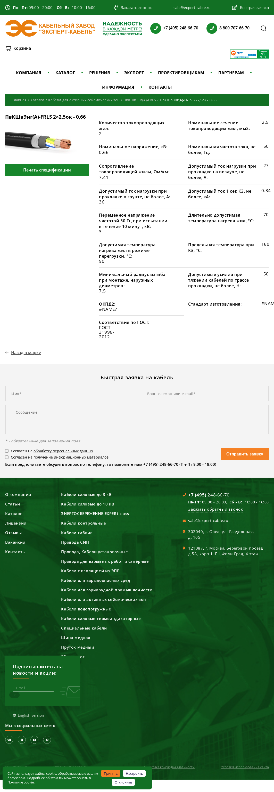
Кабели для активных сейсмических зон (103, 599)
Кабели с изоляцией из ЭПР (90, 570)
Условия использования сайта (245, 767)
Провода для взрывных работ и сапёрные (105, 561)
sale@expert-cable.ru (208, 520)
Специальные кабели (84, 628)
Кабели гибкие (77, 532)
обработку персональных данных (63, 450)
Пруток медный (77, 647)
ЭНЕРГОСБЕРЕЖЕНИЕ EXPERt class (95, 513)
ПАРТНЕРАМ (231, 73)
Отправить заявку (244, 454)
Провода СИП (75, 542)
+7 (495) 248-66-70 (180, 28)
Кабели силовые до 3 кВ (86, 494)
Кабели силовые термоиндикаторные (101, 618)
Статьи (12, 504)
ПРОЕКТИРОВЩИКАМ (181, 73)
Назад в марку (26, 352)
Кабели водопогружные (86, 608)
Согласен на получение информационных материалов (60, 457)
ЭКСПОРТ (134, 73)
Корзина (22, 48)
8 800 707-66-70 (234, 28)
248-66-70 (209, 495)
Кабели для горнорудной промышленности (106, 589)
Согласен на (52, 450)
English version (31, 715)
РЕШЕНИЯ (99, 73)
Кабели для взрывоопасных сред (95, 580)
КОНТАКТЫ (160, 87)
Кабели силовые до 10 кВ (87, 504)
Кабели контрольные (83, 523)
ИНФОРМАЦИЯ (118, 87)
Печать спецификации (47, 170)
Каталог (13, 513)
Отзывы (13, 532)
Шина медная (75, 637)
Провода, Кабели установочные (94, 551)
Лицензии (16, 523)
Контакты (15, 551)
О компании (18, 494)
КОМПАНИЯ (28, 73)
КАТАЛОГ (65, 73)
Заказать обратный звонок (215, 509)
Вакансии (15, 542)
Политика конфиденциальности (169, 767)
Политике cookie (20, 782)
